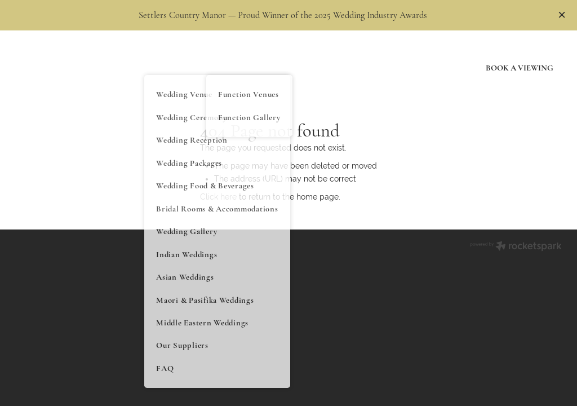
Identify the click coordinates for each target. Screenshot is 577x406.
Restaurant (286, 57)
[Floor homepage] (70, 67)
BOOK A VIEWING (519, 68)
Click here (218, 196)
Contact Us (435, 77)
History (406, 57)
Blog (446, 57)
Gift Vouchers (350, 57)
